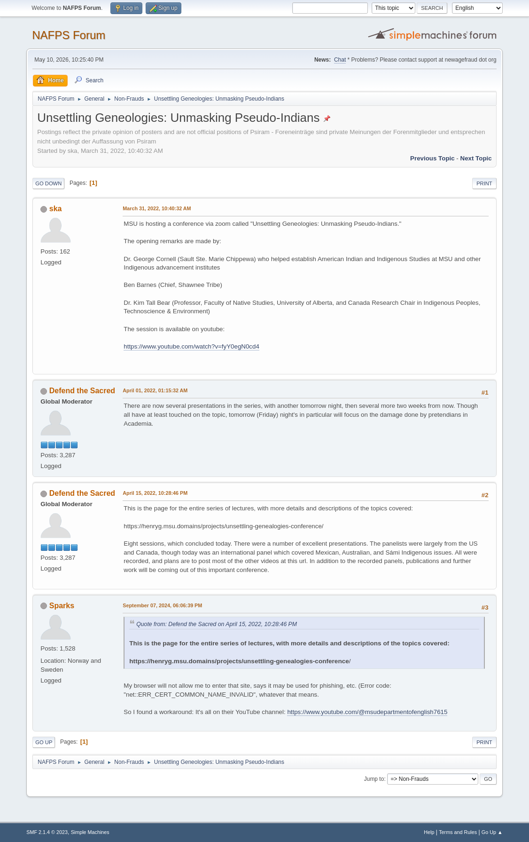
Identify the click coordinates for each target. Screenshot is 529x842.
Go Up (43, 742)
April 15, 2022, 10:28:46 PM (155, 493)
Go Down (48, 183)
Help (429, 832)
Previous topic (432, 158)
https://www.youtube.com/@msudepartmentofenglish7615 (367, 711)
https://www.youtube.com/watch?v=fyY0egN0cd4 (191, 346)
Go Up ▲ (492, 832)
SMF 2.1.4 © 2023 (47, 832)
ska (55, 209)
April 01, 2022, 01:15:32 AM (155, 390)
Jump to (374, 779)
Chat (340, 59)
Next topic (476, 158)
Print (484, 183)
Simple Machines (90, 832)
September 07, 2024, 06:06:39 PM (162, 605)
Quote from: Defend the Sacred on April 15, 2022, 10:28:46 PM (216, 624)
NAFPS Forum (68, 35)
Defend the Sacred (82, 391)
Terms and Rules (458, 832)
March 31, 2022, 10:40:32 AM (157, 208)
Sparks (61, 606)
